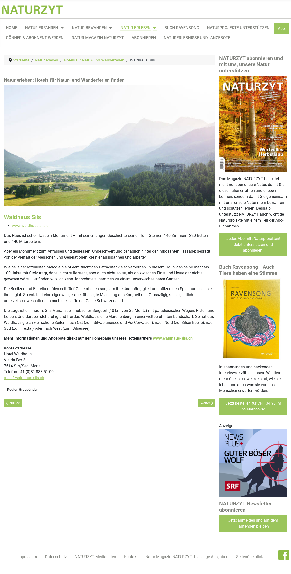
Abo (281, 28)
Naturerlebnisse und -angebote (197, 37)
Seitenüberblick (249, 556)
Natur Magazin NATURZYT (98, 37)
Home (11, 27)
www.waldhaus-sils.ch (31, 225)
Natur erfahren (41, 27)
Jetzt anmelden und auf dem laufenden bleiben (253, 523)
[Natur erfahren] (61, 28)
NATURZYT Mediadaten (95, 556)
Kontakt (131, 556)
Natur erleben (135, 27)
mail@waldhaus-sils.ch (24, 377)
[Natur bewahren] (109, 28)
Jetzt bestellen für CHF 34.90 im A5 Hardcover (253, 406)
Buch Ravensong (181, 27)
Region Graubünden (22, 389)
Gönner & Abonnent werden (35, 37)
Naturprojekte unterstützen (238, 27)
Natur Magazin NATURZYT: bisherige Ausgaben (187, 556)
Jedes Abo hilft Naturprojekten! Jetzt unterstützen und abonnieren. (253, 244)
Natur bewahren (89, 27)
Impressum (27, 556)
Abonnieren (144, 37)
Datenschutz (56, 556)
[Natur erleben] (154, 28)
